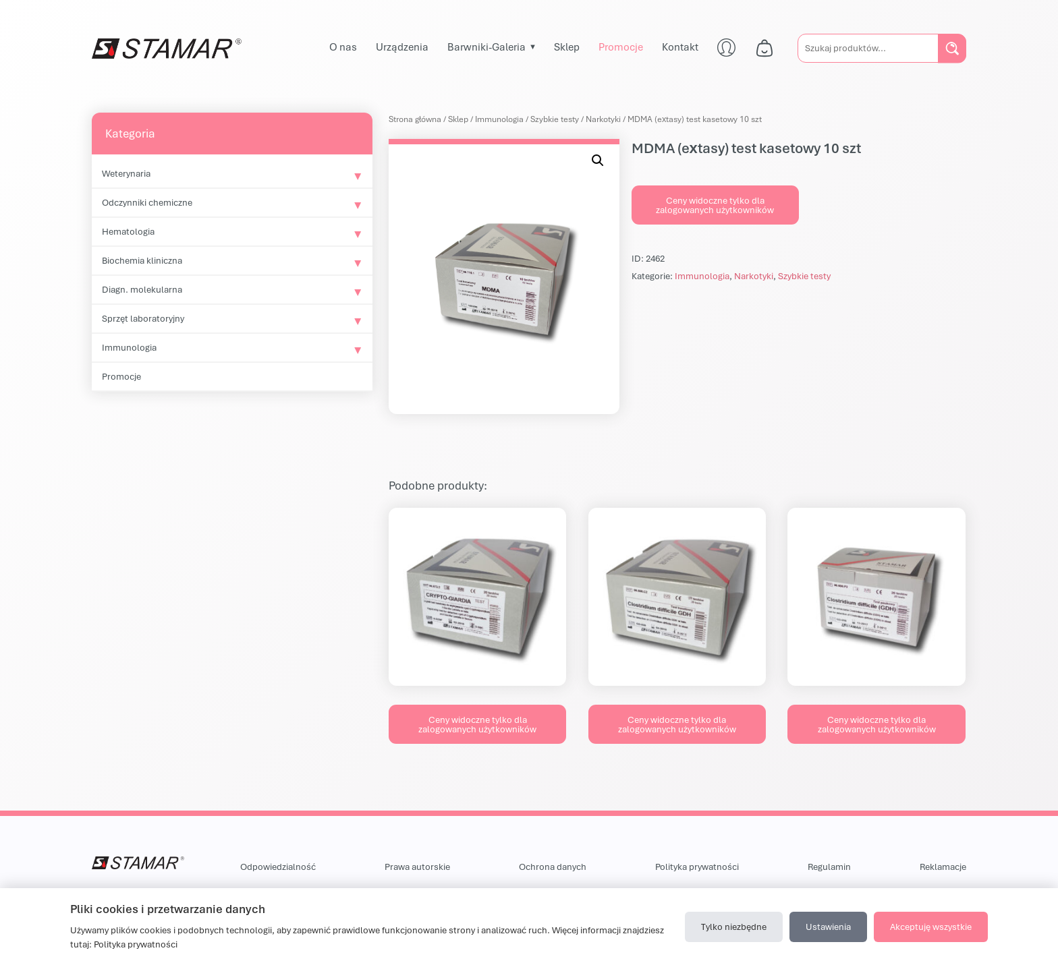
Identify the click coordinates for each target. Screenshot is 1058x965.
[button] (598, 160)
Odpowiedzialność (278, 866)
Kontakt (680, 46)
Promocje (620, 46)
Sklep (567, 46)
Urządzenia (402, 46)
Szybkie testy (554, 119)
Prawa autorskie (417, 866)
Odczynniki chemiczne (147, 202)
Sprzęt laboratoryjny (143, 318)
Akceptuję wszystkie (931, 926)
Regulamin (829, 866)
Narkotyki (603, 119)
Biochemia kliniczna (142, 260)
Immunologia (129, 347)
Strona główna (415, 119)
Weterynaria (126, 173)
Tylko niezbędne (734, 926)
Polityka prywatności (697, 866)
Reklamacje (943, 866)
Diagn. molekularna (142, 289)
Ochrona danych (552, 866)
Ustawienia (828, 926)
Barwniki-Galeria (486, 46)
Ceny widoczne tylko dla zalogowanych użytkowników (715, 205)
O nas (343, 46)
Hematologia (128, 231)
